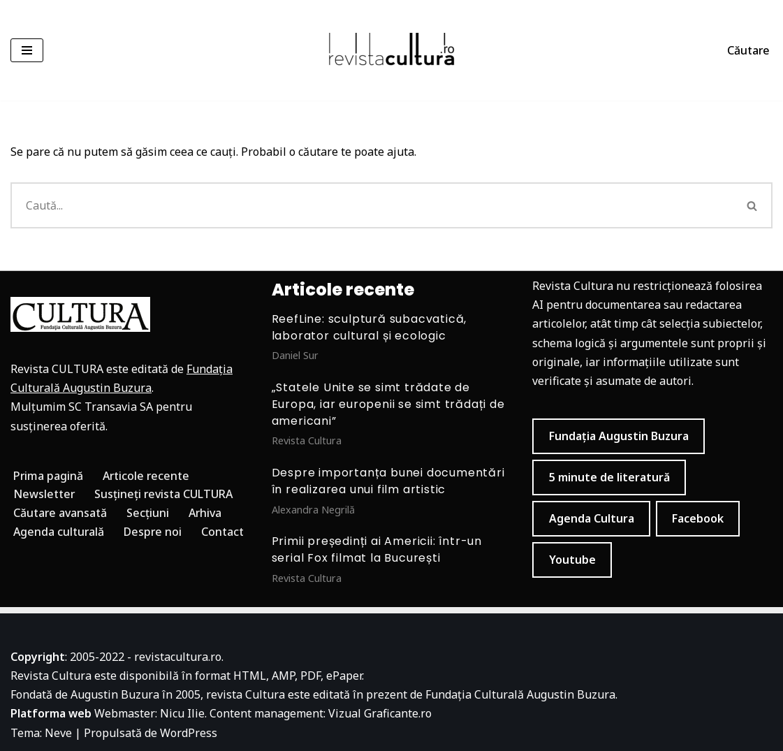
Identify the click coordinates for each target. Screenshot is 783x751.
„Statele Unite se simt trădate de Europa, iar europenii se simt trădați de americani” (388, 404)
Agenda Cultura (591, 518)
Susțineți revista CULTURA (164, 494)
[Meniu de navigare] (26, 50)
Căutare (748, 50)
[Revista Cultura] (392, 50)
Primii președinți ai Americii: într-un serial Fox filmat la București (377, 549)
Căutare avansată (60, 512)
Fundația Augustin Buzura (619, 436)
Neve (58, 733)
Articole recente (147, 475)
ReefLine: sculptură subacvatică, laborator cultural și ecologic (369, 327)
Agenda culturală (59, 531)
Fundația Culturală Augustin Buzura (520, 694)
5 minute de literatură (609, 477)
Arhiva (206, 512)
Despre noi (153, 531)
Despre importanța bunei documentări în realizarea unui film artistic (388, 481)
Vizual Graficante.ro (380, 714)
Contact (224, 531)
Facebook (698, 518)
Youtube (572, 559)
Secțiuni (148, 512)
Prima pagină (48, 475)
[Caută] (371, 205)
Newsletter (44, 494)
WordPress (188, 733)
